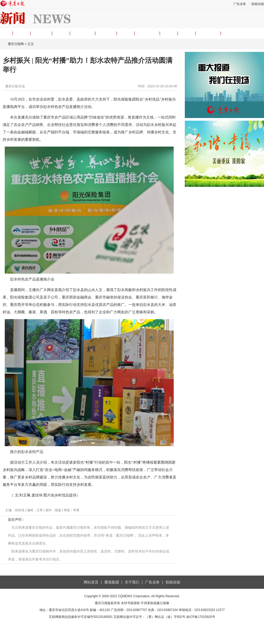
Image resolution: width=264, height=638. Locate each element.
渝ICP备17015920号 (200, 617)
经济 (125, 33)
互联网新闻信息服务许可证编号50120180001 (80, 617)
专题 (186, 33)
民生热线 (147, 33)
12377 (220, 610)
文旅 (168, 33)
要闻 (21, 33)
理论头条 (82, 33)
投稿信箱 (257, 4)
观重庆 (41, 33)
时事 (61, 33)
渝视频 (105, 33)
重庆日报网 (16, 44)
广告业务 (239, 4)
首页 (3, 33)
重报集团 (111, 582)
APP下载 (208, 33)
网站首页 (91, 582)
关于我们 (132, 582)
